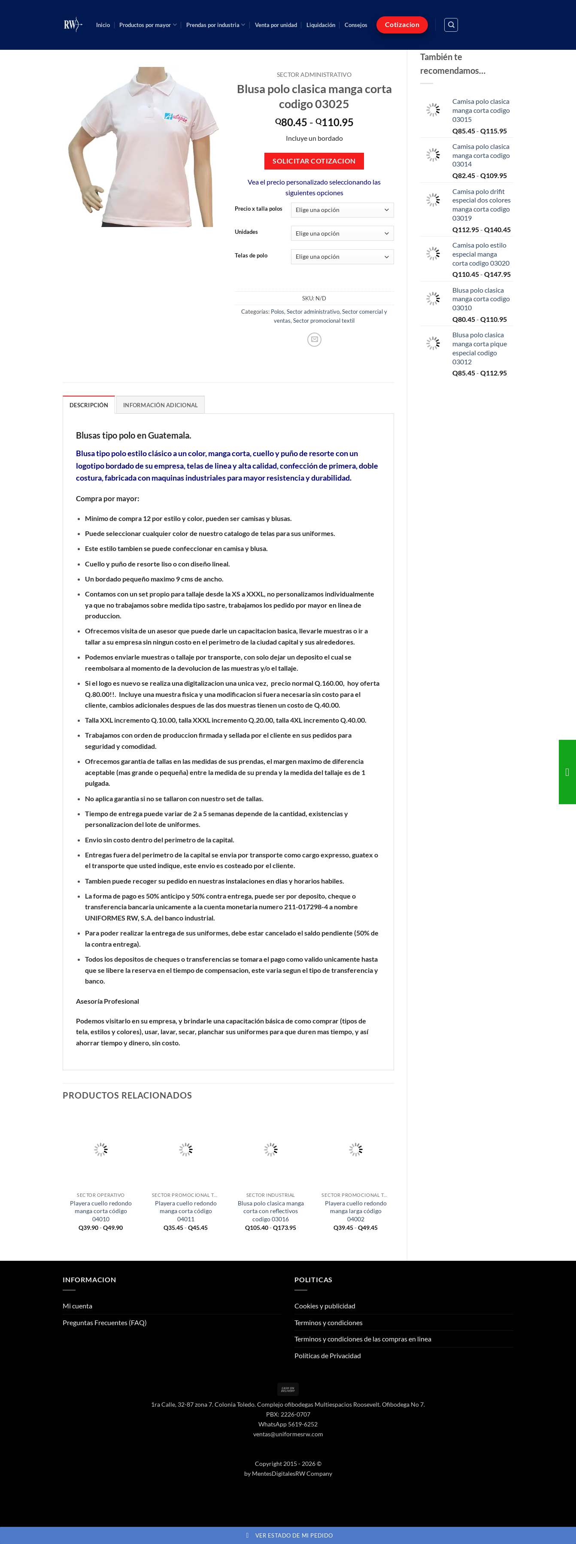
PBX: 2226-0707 (288, 1414)
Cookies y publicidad (324, 1306)
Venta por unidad (276, 24)
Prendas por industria (215, 25)
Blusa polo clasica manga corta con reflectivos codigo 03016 (271, 1211)
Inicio (103, 24)
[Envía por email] (314, 340)
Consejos (356, 24)
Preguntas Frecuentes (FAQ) (105, 1322)
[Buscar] (451, 25)
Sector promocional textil (324, 320)
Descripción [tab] (89, 405)
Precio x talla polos (258, 209)
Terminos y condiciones (328, 1322)
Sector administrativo (314, 74)
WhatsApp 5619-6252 (288, 1424)
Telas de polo (251, 256)
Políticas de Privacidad (327, 1355)
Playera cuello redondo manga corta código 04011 (186, 1211)
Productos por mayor (147, 25)
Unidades (246, 232)
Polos (277, 311)
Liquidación (320, 24)
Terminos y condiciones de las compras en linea (362, 1339)
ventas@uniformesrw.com (288, 1434)
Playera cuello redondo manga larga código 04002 (356, 1211)
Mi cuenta (77, 1306)
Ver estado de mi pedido (288, 1535)
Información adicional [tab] (160, 405)
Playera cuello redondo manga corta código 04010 (101, 1211)
